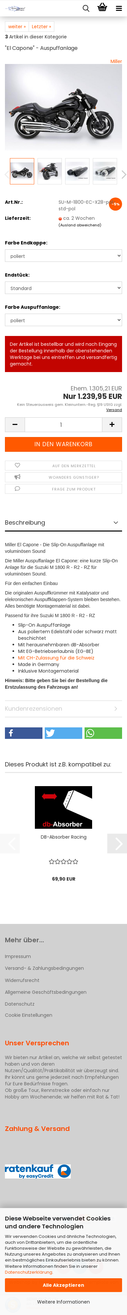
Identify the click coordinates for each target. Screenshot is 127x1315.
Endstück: (17, 275)
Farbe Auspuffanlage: (32, 307)
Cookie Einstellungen (28, 1015)
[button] (15, 424)
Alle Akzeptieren (63, 1285)
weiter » (17, 26)
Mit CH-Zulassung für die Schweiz (56, 658)
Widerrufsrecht (22, 980)
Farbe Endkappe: (26, 243)
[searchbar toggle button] (86, 8)
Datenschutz (20, 1004)
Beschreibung (25, 522)
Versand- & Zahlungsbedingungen (44, 968)
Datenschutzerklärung (28, 1272)
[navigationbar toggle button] (119, 8)
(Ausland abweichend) (80, 225)
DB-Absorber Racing (64, 837)
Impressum (18, 956)
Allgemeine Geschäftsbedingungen (46, 992)
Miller (116, 61)
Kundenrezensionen (33, 708)
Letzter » (41, 26)
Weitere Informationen (63, 1302)
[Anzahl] (63, 424)
